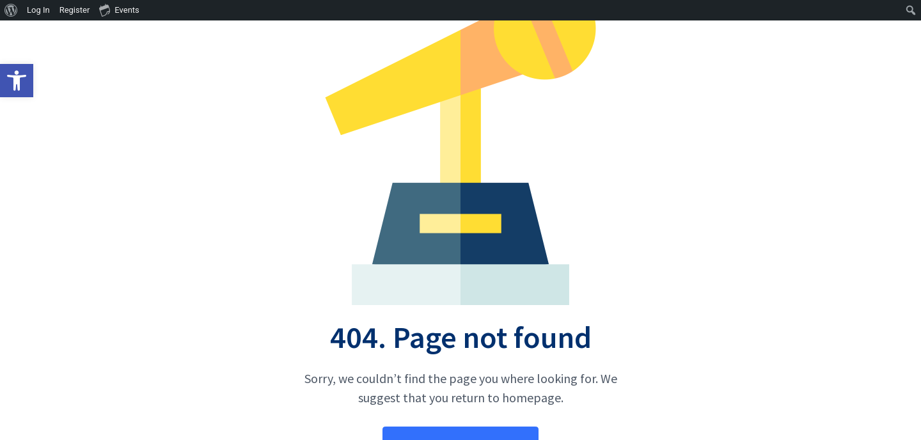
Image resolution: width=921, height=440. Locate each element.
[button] (16, 80)
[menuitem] (11, 10)
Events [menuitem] (119, 9)
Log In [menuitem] (38, 10)
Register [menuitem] (74, 10)
